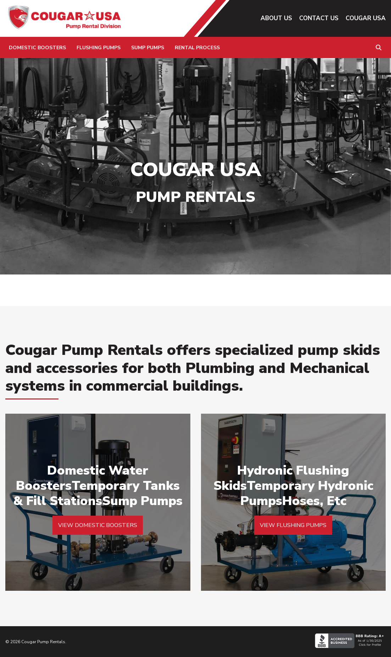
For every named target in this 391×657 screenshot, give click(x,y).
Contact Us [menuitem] (319, 18)
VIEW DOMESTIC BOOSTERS (97, 525)
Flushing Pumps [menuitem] (99, 47)
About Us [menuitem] (276, 18)
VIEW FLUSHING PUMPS (293, 525)
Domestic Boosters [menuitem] (37, 47)
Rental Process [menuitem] (197, 47)
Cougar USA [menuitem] (366, 18)
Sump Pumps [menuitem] (147, 47)
